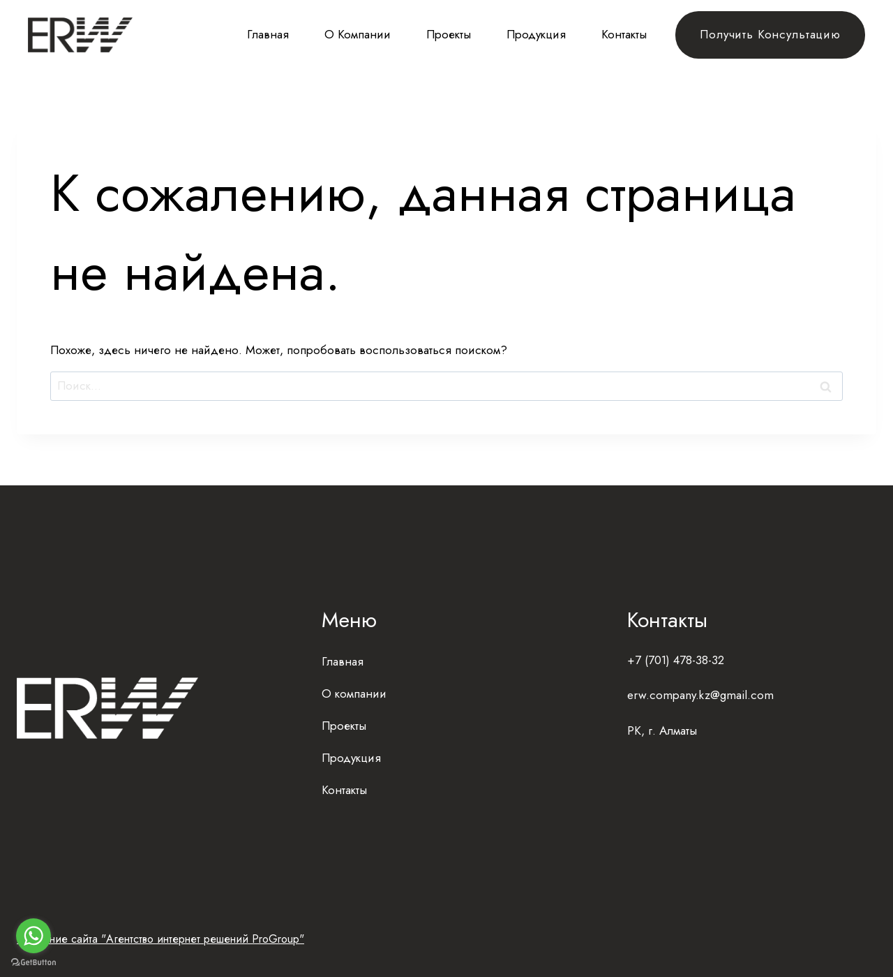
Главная (268, 34)
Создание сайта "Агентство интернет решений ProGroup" (160, 939)
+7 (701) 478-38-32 (675, 660)
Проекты (448, 34)
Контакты (624, 34)
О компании (357, 34)
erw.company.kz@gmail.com (700, 694)
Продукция (536, 34)
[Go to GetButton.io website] (33, 962)
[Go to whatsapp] (33, 935)
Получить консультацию (770, 34)
